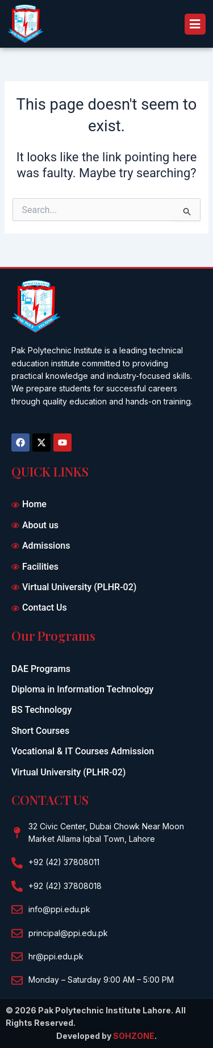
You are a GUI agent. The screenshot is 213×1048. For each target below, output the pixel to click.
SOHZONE (133, 1036)
